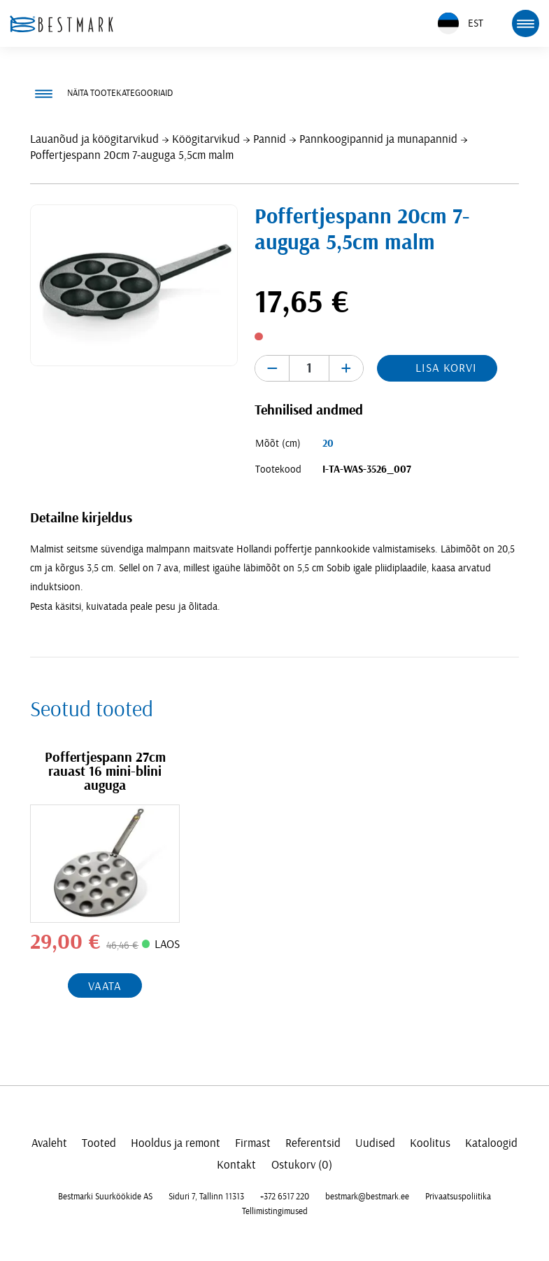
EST (460, 23)
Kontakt (236, 1165)
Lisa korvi (446, 368)
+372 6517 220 (284, 1196)
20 (328, 443)
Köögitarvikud (206, 139)
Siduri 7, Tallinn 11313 (206, 1196)
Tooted (99, 1143)
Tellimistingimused (275, 1211)
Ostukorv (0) (301, 1165)
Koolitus (430, 1143)
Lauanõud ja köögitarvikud (94, 139)
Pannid (269, 139)
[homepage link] (61, 23)
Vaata (105, 986)
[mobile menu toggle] (525, 23)
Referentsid (313, 1143)
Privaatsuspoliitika (458, 1196)
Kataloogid (491, 1143)
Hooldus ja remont (175, 1143)
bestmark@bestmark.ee (367, 1196)
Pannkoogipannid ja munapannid (378, 139)
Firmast (253, 1143)
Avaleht (49, 1143)
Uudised (375, 1143)
